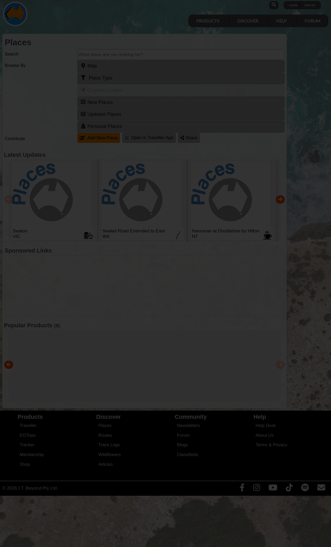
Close (215, 110)
